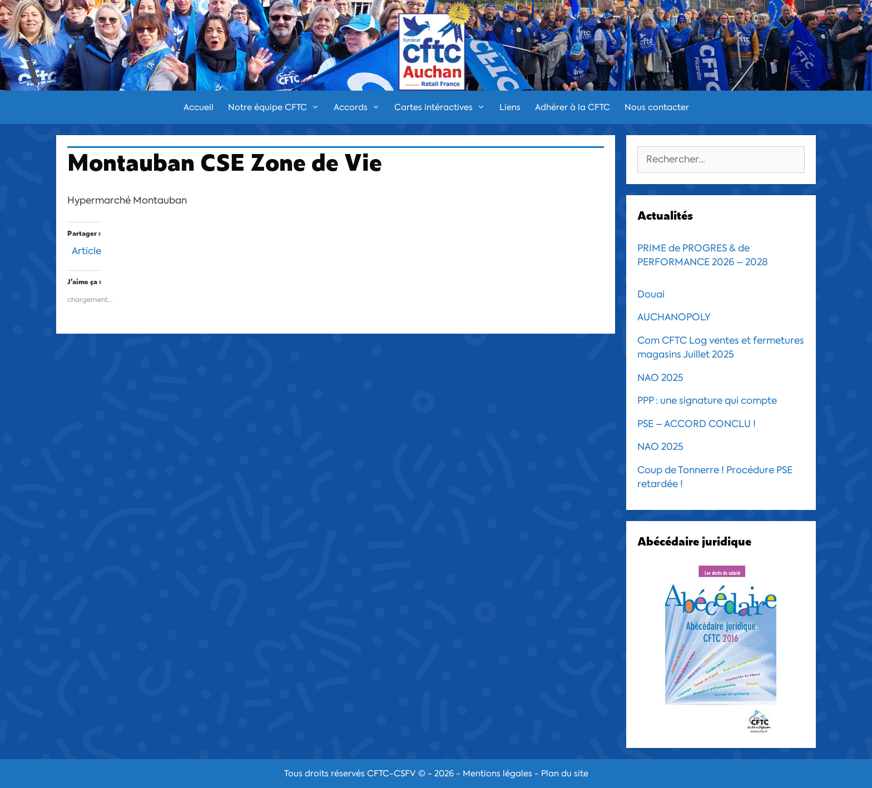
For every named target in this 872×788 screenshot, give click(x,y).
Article (86, 249)
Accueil (199, 107)
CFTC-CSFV (391, 773)
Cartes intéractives (443, 107)
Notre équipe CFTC (277, 107)
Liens (510, 107)
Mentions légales (497, 773)
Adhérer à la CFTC (572, 107)
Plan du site (564, 773)
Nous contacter (657, 107)
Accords (360, 107)
